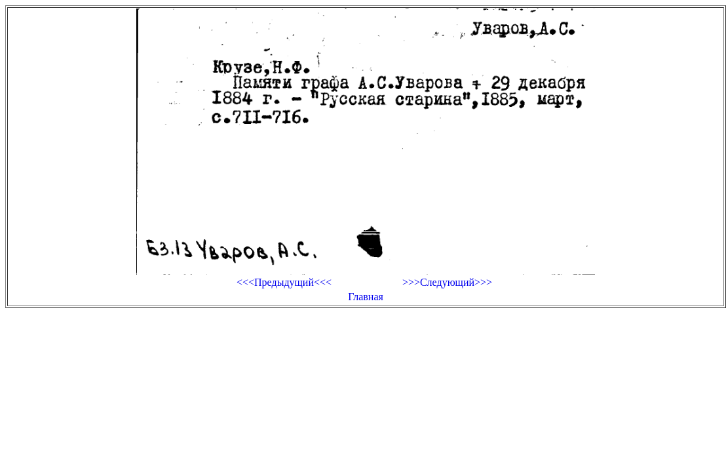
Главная (365, 296)
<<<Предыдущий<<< (284, 282)
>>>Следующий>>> (447, 282)
